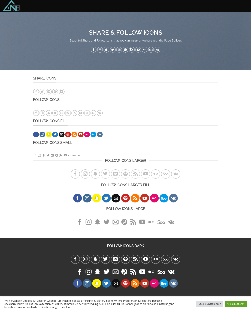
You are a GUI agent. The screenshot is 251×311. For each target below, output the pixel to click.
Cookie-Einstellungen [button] (209, 303)
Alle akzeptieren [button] (235, 303)
